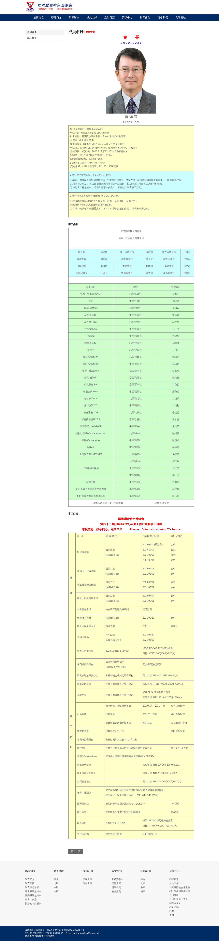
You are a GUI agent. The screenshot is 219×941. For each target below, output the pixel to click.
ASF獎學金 (117, 879)
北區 (56, 883)
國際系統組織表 (33, 895)
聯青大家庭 (31, 899)
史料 (171, 915)
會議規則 (116, 891)
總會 (56, 879)
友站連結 (180, 17)
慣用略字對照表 (33, 903)
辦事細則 (116, 887)
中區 (56, 887)
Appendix (174, 907)
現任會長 (31, 38)
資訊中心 (127, 17)
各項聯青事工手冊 (178, 899)
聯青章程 (116, 883)
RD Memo (174, 903)
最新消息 (38, 17)
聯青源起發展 (32, 887)
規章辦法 (74, 17)
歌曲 (171, 911)
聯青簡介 (56, 17)
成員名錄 (92, 17)
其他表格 (174, 883)
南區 (56, 891)
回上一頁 (76, 851)
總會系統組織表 (33, 891)
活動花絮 (109, 17)
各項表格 (174, 895)
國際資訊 (174, 879)
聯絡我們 (163, 17)
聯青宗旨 (29, 883)
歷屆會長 (31, 32)
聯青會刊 (145, 17)
